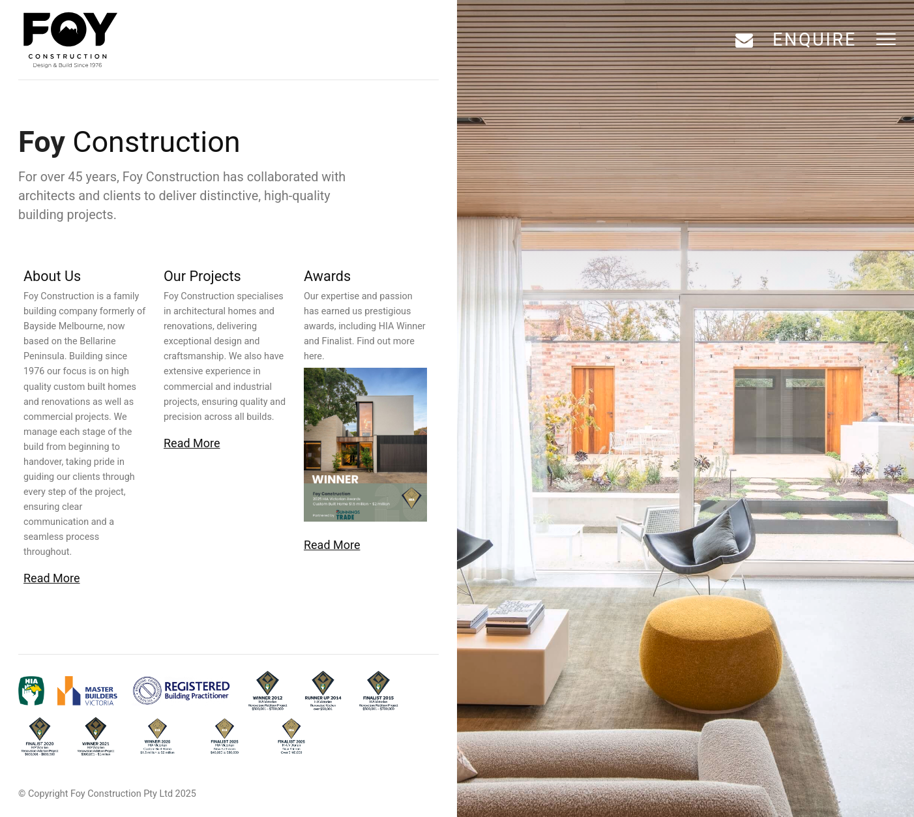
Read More (51, 578)
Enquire (815, 40)
